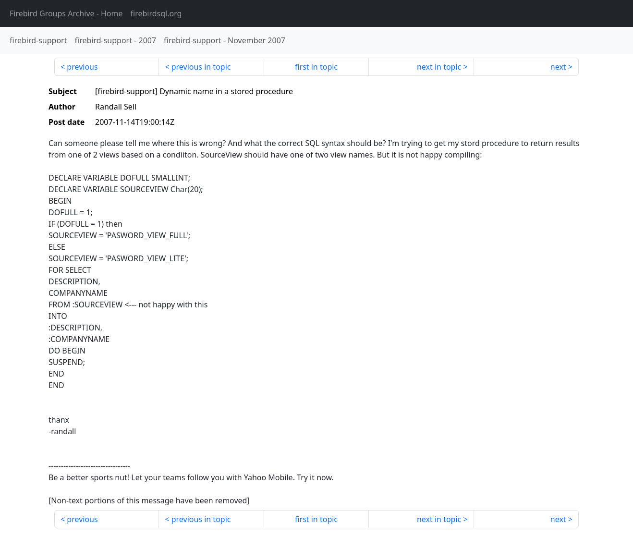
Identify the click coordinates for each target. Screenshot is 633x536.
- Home (66, 13)
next (558, 66)
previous (82, 66)
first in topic (316, 66)
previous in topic (201, 66)
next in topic (439, 66)
